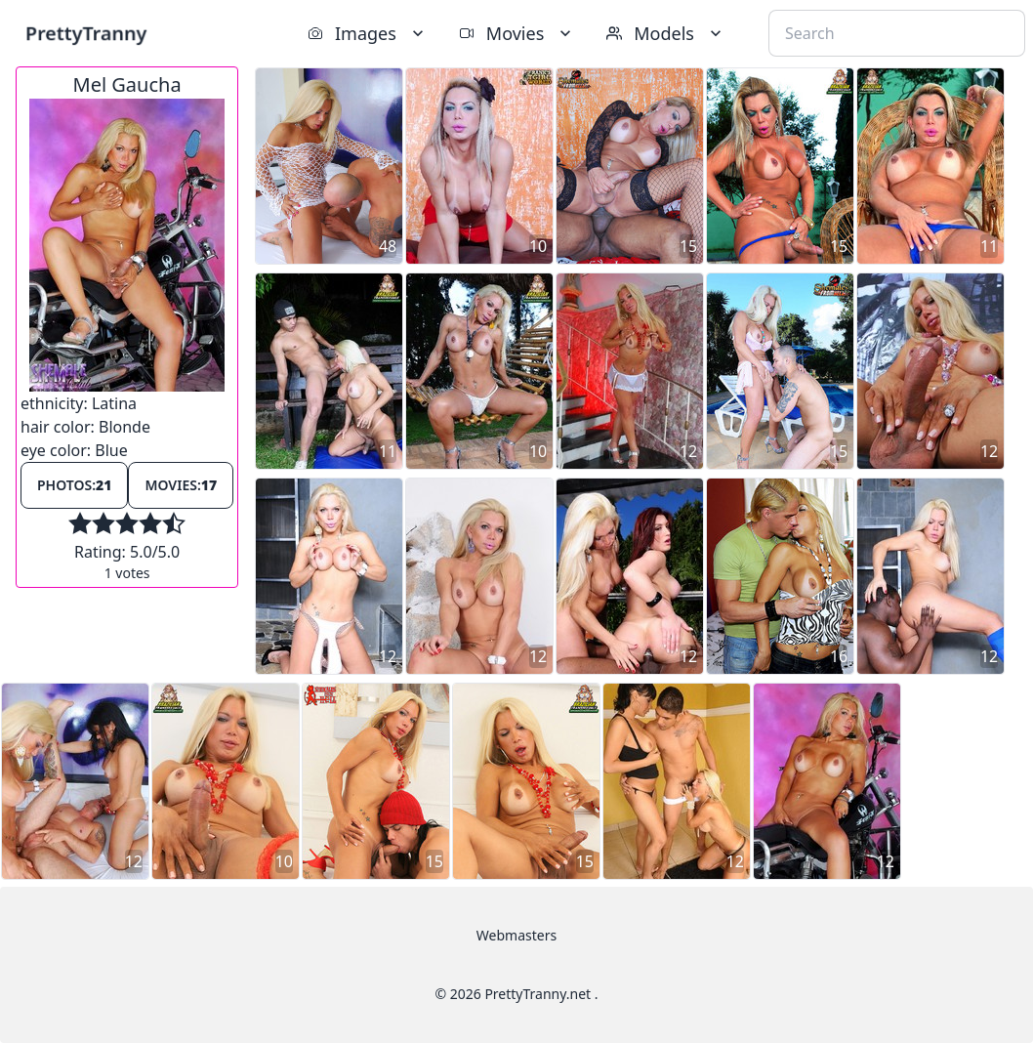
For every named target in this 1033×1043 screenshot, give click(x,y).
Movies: (181, 485)
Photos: (74, 485)
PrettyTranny (85, 33)
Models (665, 33)
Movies (517, 33)
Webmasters (516, 935)
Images (368, 33)
